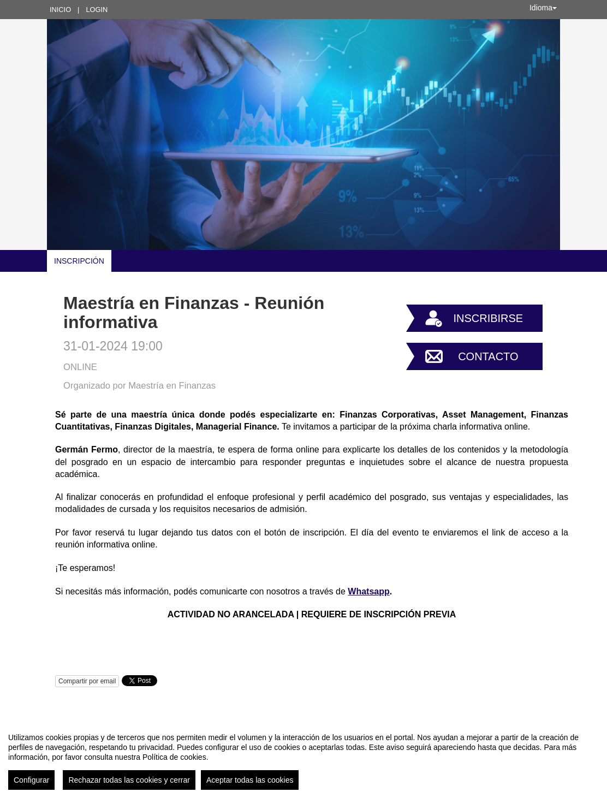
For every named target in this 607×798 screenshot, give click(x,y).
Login (97, 9)
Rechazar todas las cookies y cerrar (129, 780)
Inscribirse (488, 318)
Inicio (60, 9)
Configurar (31, 780)
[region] (303, 757)
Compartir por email (87, 681)
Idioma (543, 7)
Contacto (488, 356)
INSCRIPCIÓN (79, 261)
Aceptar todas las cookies (250, 780)
